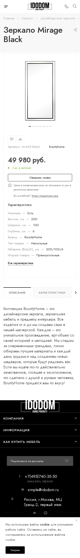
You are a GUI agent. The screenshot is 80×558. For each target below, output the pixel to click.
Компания (13, 418)
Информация (16, 430)
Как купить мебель (21, 441)
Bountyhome (56, 147)
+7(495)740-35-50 (41, 476)
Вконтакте (34, 512)
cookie (44, 524)
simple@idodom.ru (43, 489)
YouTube (45, 512)
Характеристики (52, 293)
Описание (17, 293)
